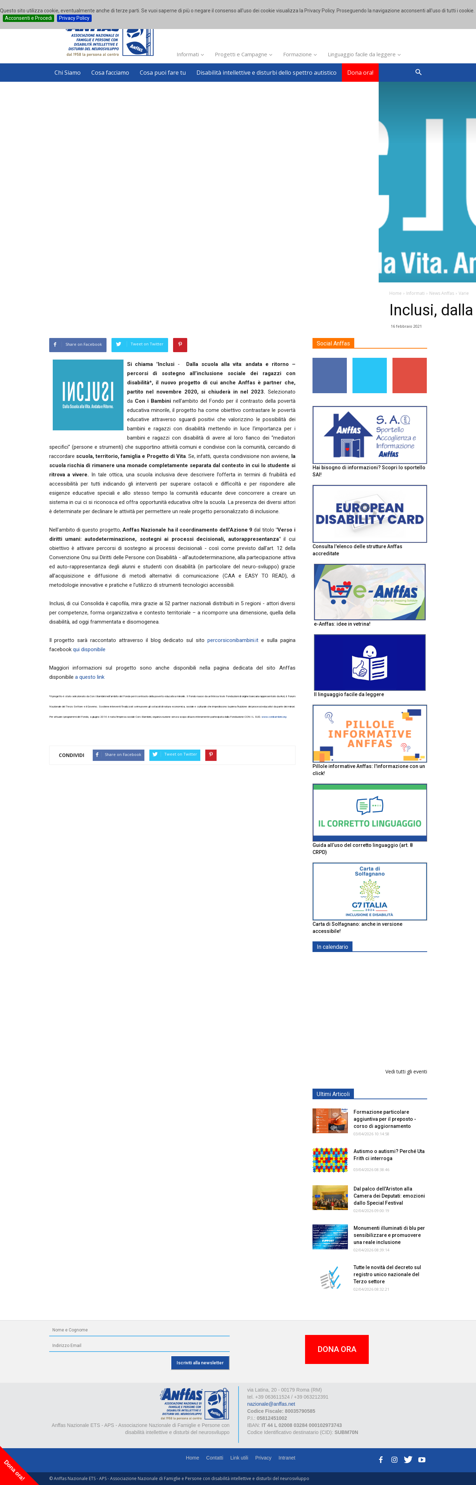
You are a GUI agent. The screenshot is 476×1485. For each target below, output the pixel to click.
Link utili (239, 1458)
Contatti (214, 1458)
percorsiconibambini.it (232, 640)
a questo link (89, 677)
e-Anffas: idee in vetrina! (342, 624)
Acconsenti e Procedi (28, 18)
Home (192, 1458)
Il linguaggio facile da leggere (349, 694)
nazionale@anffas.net (271, 1404)
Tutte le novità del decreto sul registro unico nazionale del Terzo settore (387, 1274)
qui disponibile (89, 649)
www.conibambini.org (274, 716)
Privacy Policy (74, 18)
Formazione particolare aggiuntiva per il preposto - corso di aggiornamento (385, 1119)
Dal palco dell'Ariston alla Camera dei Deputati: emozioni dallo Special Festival (389, 1196)
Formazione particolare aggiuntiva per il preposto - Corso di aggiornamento (384, 1008)
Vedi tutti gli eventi (406, 1071)
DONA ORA (336, 1349)
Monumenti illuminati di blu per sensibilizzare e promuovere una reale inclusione (389, 1235)
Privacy (263, 1458)
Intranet (287, 1458)
